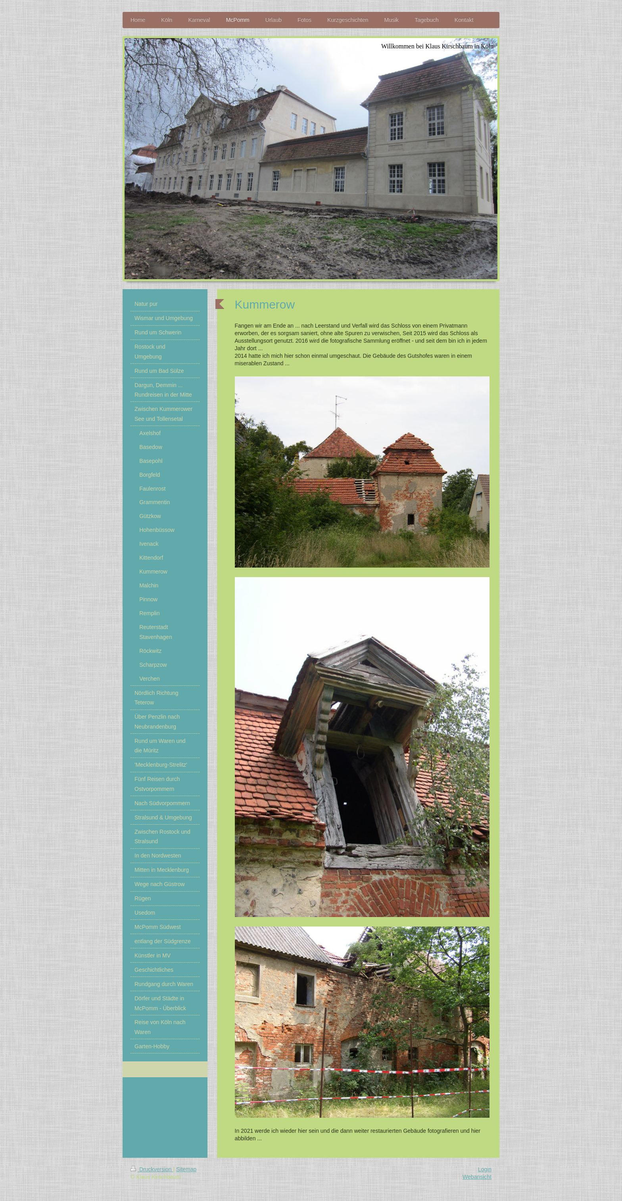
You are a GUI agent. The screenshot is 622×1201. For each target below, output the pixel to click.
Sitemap (186, 1169)
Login (484, 1169)
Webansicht (477, 1177)
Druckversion (152, 1169)
